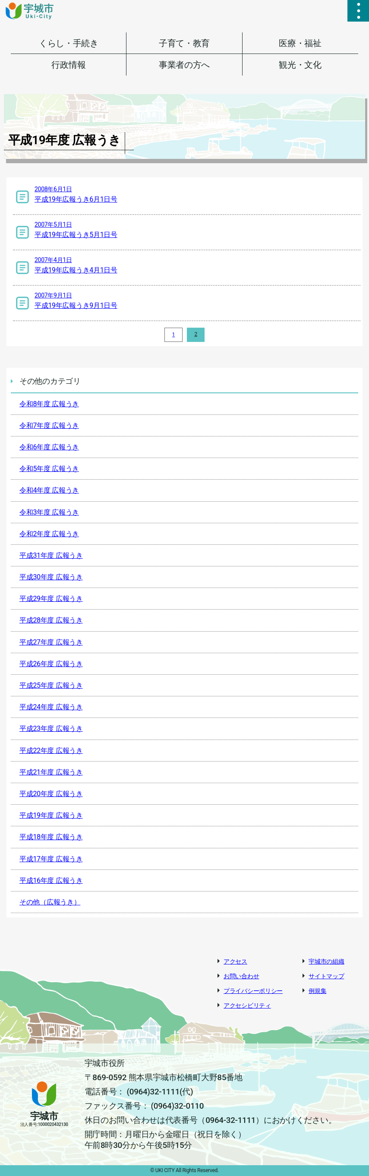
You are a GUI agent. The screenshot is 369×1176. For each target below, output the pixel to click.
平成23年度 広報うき (51, 728)
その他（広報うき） (49, 902)
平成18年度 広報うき (51, 837)
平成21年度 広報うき (51, 772)
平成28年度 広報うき (51, 620)
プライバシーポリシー (253, 990)
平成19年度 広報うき (51, 815)
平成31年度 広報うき (51, 555)
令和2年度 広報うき (49, 534)
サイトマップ (326, 976)
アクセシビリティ (247, 1005)
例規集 (317, 990)
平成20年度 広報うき (51, 794)
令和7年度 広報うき (49, 425)
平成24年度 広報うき (51, 707)
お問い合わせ (241, 976)
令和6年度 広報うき (49, 447)
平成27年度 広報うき (51, 642)
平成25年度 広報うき (51, 685)
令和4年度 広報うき (49, 490)
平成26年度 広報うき (51, 664)
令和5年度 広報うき (49, 469)
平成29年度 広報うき (51, 598)
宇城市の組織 (326, 961)
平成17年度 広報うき (51, 859)
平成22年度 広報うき (51, 750)
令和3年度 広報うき (49, 512)
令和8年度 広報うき (49, 404)
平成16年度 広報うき (51, 880)
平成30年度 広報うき (51, 577)
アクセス (235, 961)
